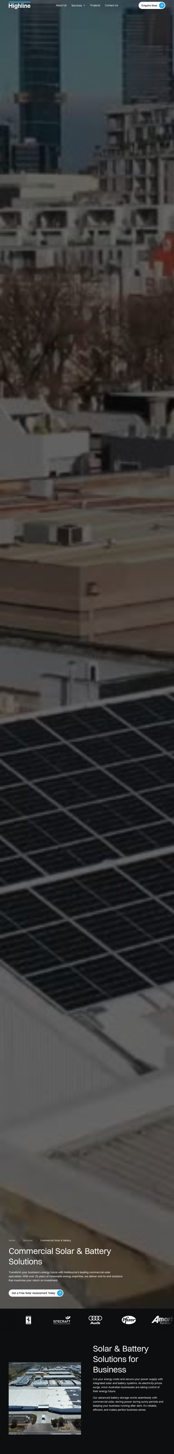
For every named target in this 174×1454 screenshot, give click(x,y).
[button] (78, 5)
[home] (25, 5)
